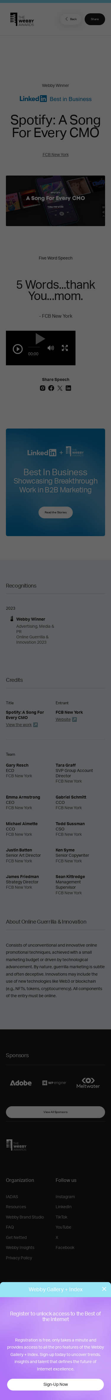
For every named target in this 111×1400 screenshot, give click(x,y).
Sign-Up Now (56, 1385)
